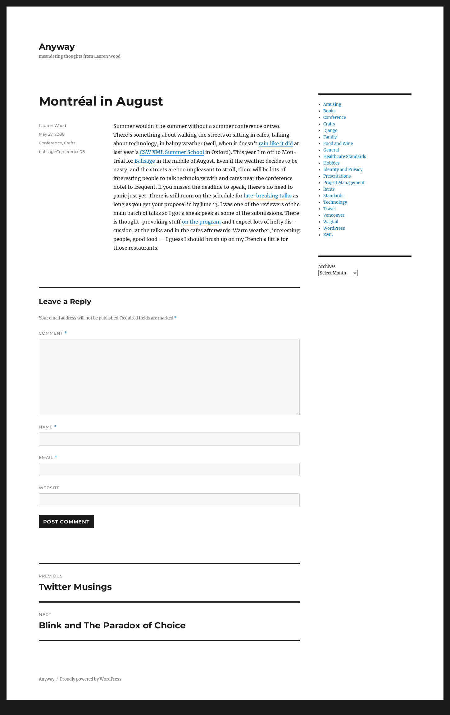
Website (49, 487)
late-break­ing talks (268, 195)
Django (330, 130)
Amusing (332, 104)
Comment (53, 333)
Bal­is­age (144, 161)
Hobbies (331, 163)
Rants (329, 189)
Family (330, 137)
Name (48, 427)
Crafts (69, 142)
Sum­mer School (172, 152)
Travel (329, 208)
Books (329, 111)
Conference (50, 142)
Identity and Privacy (342, 169)
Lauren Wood (52, 125)
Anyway (57, 46)
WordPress (334, 228)
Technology (335, 202)
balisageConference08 (62, 151)
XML (328, 235)
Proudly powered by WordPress (90, 679)
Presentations (337, 176)
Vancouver (333, 215)
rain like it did (276, 143)
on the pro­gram (201, 222)
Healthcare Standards (344, 156)
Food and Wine (338, 143)
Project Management (344, 182)
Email (48, 457)
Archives (327, 266)
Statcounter (15, 711)
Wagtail (330, 221)
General (331, 150)
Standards (333, 195)
